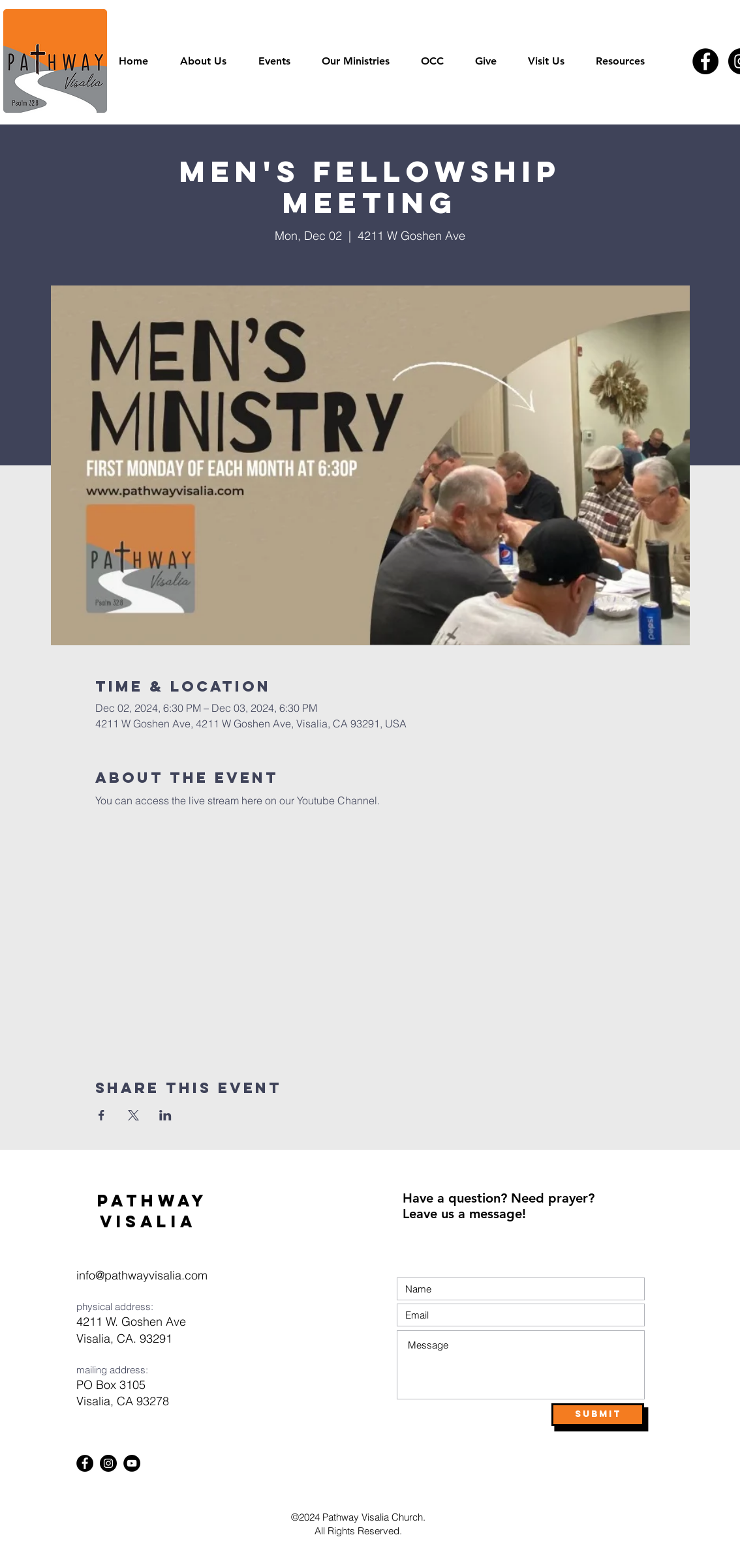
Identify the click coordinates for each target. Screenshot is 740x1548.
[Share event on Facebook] (101, 1115)
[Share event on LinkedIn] (165, 1115)
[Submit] (597, 1414)
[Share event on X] (133, 1115)
